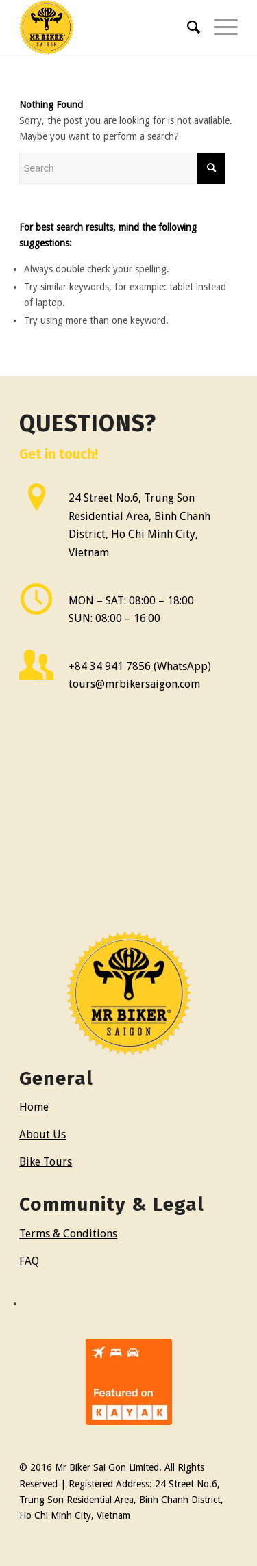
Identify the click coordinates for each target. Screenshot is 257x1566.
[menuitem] (186, 27)
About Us (42, 1134)
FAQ (29, 1261)
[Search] (186, 27)
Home (34, 1107)
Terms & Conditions (68, 1233)
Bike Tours (45, 1161)
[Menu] (219, 27)
